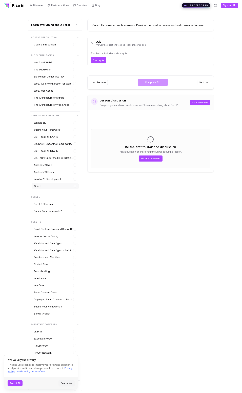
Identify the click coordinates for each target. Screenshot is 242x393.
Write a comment (200, 102)
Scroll (55, 197)
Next (203, 82)
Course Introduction (55, 37)
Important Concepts (55, 324)
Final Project (55, 384)
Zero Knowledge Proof (55, 115)
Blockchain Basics (55, 55)
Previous (99, 82)
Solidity (55, 222)
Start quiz (98, 60)
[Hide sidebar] (76, 25)
